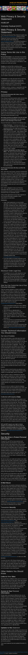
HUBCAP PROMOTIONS (18, 3)
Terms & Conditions (13, 652)
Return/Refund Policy (4, 652)
